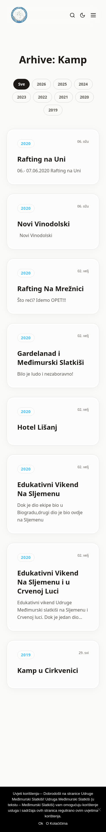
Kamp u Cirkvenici (47, 670)
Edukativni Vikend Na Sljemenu (48, 489)
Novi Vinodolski (43, 223)
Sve (21, 84)
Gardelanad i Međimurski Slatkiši (50, 358)
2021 (63, 97)
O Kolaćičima (57, 823)
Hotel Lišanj (37, 427)
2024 (83, 84)
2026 (41, 84)
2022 (42, 97)
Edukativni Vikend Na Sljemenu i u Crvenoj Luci (48, 581)
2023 (21, 97)
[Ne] (99, 809)
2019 (52, 110)
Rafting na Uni (41, 159)
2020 (84, 97)
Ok (40, 823)
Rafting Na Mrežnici (50, 288)
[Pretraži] (72, 15)
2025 (62, 84)
